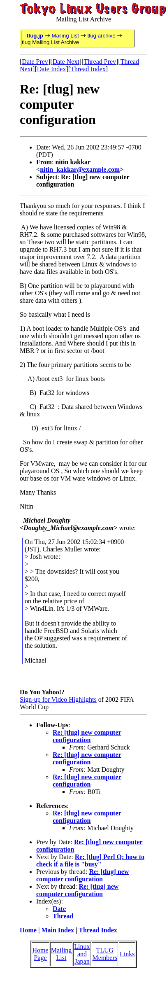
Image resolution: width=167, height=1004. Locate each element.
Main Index (57, 930)
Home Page (40, 954)
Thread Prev (100, 61)
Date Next (66, 61)
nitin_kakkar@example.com (80, 169)
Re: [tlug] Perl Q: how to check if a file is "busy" (90, 860)
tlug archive (101, 36)
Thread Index (88, 68)
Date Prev (35, 61)
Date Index (51, 68)
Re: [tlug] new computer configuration (87, 736)
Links (127, 953)
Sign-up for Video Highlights (58, 699)
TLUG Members (105, 954)
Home (28, 930)
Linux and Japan (82, 954)
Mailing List (65, 36)
